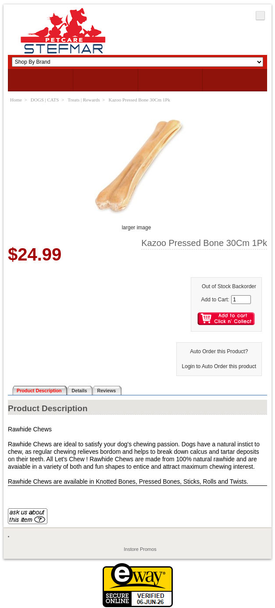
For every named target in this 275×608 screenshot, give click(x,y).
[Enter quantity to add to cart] (241, 299)
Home (16, 99)
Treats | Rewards (84, 99)
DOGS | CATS (45, 99)
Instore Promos (140, 549)
